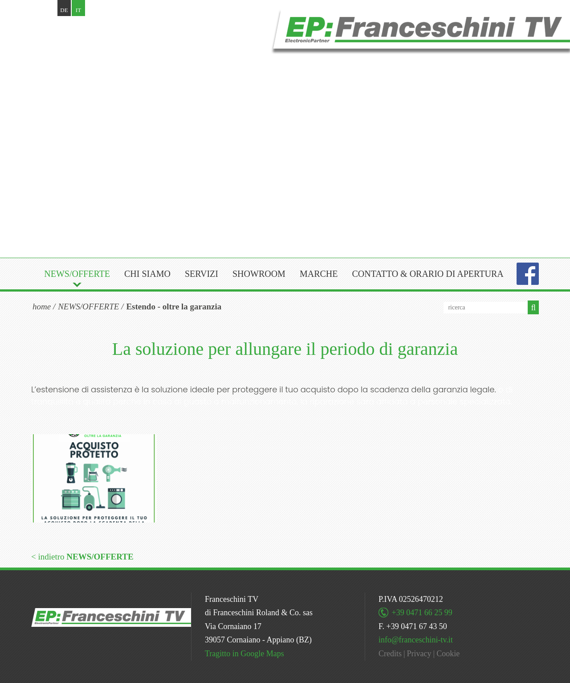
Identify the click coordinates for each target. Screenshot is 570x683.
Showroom (258, 274)
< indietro (82, 556)
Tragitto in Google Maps (244, 653)
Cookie (448, 653)
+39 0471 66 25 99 (422, 612)
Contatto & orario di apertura (427, 274)
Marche (319, 274)
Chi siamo (147, 274)
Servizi (201, 274)
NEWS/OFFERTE (77, 274)
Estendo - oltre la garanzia (173, 306)
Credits (390, 653)
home (42, 306)
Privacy (419, 653)
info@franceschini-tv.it (416, 639)
